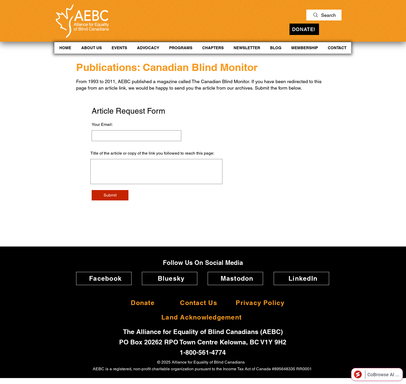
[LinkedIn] (301, 278)
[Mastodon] (235, 278)
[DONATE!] (304, 29)
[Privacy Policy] (258, 302)
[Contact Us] (197, 302)
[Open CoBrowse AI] (377, 374)
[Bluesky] (169, 278)
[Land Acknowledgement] (200, 317)
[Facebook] (104, 278)
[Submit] (110, 195)
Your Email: (102, 124)
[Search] (324, 15)
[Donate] (141, 302)
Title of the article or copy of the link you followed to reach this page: (152, 153)
